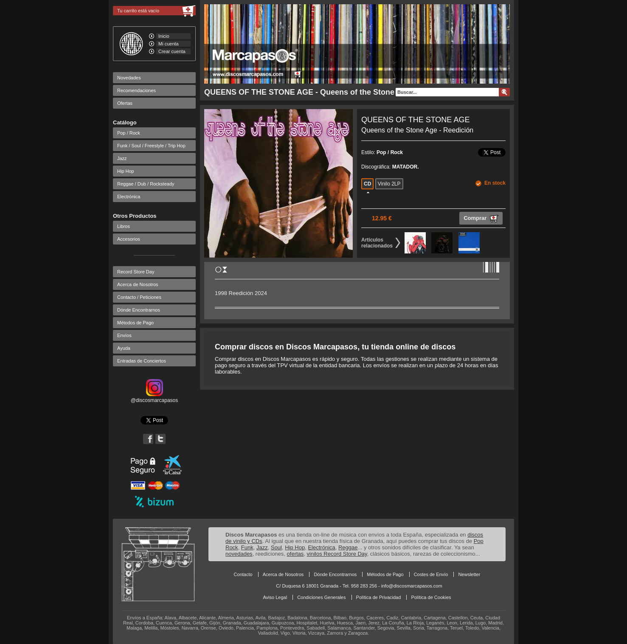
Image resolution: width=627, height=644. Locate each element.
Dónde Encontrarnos (138, 309)
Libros (123, 226)
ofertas (295, 554)
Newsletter (469, 574)
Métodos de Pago (135, 322)
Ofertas (124, 103)
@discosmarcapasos (154, 397)
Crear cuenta (172, 51)
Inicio (163, 36)
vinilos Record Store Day (337, 554)
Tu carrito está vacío (138, 10)
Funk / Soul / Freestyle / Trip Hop (151, 145)
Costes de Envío (431, 574)
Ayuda (123, 348)
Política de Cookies (431, 597)
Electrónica (128, 196)
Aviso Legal (275, 597)
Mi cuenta (168, 43)
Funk (247, 547)
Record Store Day (135, 271)
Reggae (348, 547)
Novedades (129, 77)
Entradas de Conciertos (141, 360)
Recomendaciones (136, 90)
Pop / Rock (128, 132)
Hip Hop (125, 171)
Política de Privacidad (378, 597)
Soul (276, 547)
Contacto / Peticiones (139, 297)
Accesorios (128, 239)
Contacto (243, 574)
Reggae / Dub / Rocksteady (145, 183)
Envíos (124, 335)
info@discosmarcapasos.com (411, 585)
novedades (239, 554)
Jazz (122, 158)
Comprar (481, 218)
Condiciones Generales (321, 597)
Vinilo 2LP (389, 184)
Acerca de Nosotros (137, 284)
